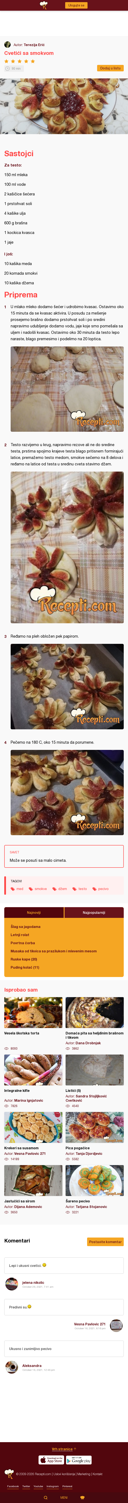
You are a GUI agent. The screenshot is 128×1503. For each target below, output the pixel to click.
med (20, 889)
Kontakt (97, 1474)
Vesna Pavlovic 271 (90, 1324)
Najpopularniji (94, 912)
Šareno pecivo (95, 1189)
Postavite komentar (105, 1242)
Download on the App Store (51, 1459)
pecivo (103, 889)
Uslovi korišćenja (64, 1474)
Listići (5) (95, 1081)
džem (62, 889)
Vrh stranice (62, 1449)
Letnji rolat (20, 935)
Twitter (26, 1486)
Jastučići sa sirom (33, 1189)
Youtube (38, 1486)
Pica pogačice (95, 1136)
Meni (64, 1497)
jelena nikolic (33, 1282)
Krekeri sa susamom (33, 1136)
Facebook (13, 1486)
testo (82, 889)
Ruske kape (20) (24, 959)
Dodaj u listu (110, 68)
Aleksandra (32, 1366)
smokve (41, 889)
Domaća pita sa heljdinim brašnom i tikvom (95, 1024)
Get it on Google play (79, 1459)
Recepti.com (9, 1474)
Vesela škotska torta (33, 1024)
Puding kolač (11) (25, 967)
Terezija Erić (34, 45)
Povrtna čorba (23, 943)
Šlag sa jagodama (25, 927)
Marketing (83, 1474)
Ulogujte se (76, 5)
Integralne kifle (33, 1081)
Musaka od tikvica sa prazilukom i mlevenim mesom (54, 951)
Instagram (53, 1486)
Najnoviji (34, 912)
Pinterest (67, 1486)
